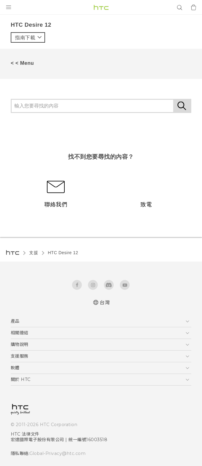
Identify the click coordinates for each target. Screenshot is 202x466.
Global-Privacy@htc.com (57, 453)
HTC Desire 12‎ (63, 252)
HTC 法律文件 (25, 434)
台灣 (105, 302)
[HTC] (101, 7)
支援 (33, 252)
